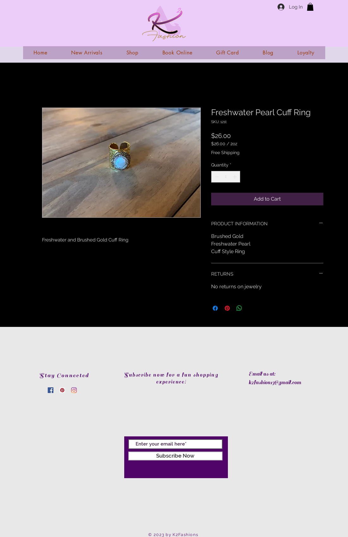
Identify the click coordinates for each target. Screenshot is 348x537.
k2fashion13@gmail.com (275, 382)
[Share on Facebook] (215, 308)
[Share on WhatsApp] (239, 308)
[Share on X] (251, 308)
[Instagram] (74, 390)
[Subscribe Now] (175, 456)
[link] (310, 7)
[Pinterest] (62, 390)
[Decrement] (216, 176)
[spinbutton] (225, 176)
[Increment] (235, 176)
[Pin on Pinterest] (227, 308)
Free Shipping (225, 152)
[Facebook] (50, 390)
